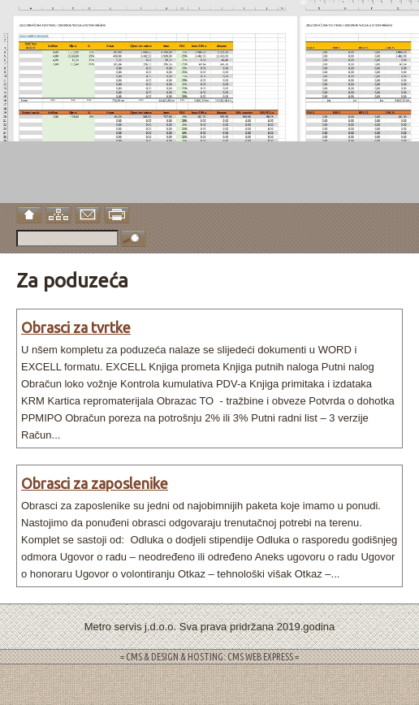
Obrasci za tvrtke (76, 327)
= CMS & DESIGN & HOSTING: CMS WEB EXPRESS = (209, 656)
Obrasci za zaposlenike (94, 483)
